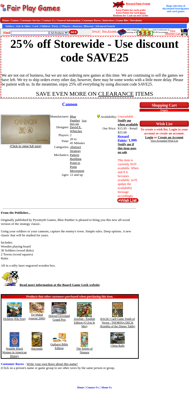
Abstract (77, 26)
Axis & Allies (23, 26)
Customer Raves (91, 20)
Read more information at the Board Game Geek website (50, 285)
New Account (109, 31)
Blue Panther (75, 118)
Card (35, 26)
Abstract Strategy (75, 149)
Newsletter (136, 20)
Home (5, 20)
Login (149, 137)
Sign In (96, 31)
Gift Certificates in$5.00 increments (161, 31)
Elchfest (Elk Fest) (14, 319)
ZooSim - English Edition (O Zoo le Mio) (84, 322)
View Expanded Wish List (164, 140)
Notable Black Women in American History (14, 352)
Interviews (109, 20)
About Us (106, 387)
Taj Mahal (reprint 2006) (37, 316)
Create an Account (170, 137)
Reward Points (123, 138)
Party (55, 26)
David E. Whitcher (76, 129)
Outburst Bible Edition (59, 346)
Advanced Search (105, 26)
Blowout (88, 26)
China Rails (117, 345)
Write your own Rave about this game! (52, 364)
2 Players (65, 26)
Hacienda (37, 348)
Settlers (9, 26)
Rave (142, 12)
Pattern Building (75, 157)
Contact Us (48, 20)
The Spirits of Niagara (84, 350)
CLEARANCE (116, 94)
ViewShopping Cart (172, 32)
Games (15, 20)
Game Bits (122, 20)
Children (45, 26)
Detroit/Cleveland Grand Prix (59, 317)
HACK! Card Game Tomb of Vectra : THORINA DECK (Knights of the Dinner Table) (117, 322)
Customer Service (31, 20)
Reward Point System (138, 3)
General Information (68, 20)
